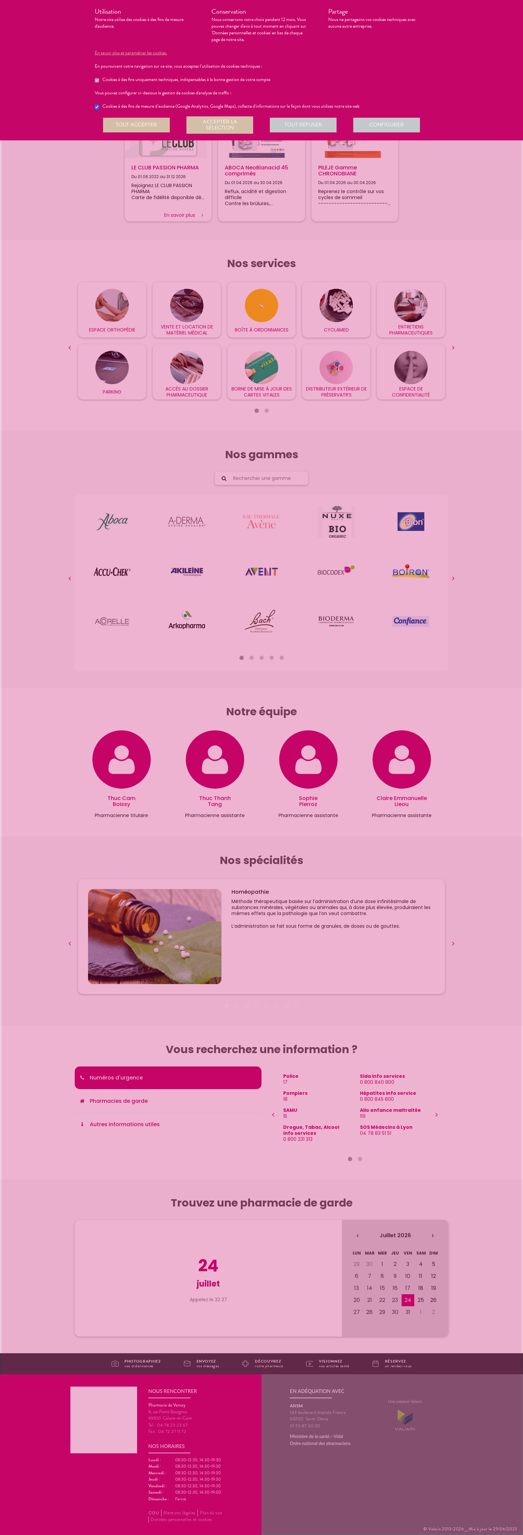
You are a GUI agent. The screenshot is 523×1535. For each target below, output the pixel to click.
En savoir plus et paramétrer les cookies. (131, 53)
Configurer (386, 125)
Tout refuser (303, 125)
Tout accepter (136, 125)
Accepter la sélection (220, 125)
